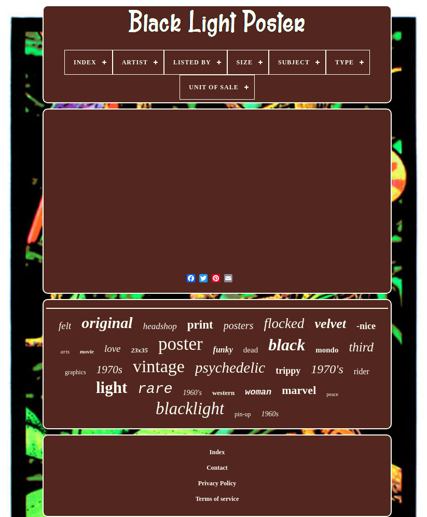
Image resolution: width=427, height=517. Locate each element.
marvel (299, 390)
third (361, 347)
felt (65, 325)
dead (250, 350)
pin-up (243, 414)
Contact (217, 467)
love (112, 348)
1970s (109, 369)
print (200, 324)
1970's (327, 369)
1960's (192, 393)
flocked (284, 323)
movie (87, 351)
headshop (160, 326)
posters (239, 325)
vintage (159, 366)
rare (154, 389)
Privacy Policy (217, 483)
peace (332, 394)
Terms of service (217, 498)
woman (258, 392)
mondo (326, 350)
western (223, 393)
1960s (269, 414)
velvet (330, 323)
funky (223, 349)
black (286, 344)
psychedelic (230, 367)
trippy (288, 370)
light (111, 387)
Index (217, 452)
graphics (75, 372)
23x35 (139, 350)
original (106, 322)
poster (180, 344)
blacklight (190, 408)
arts (65, 351)
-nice (366, 326)
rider (361, 371)
